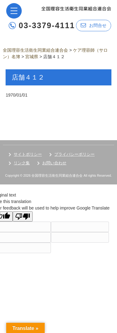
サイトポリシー (28, 154)
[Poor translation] (23, 216)
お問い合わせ (54, 163)
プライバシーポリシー (74, 154)
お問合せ (93, 25)
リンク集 (22, 163)
